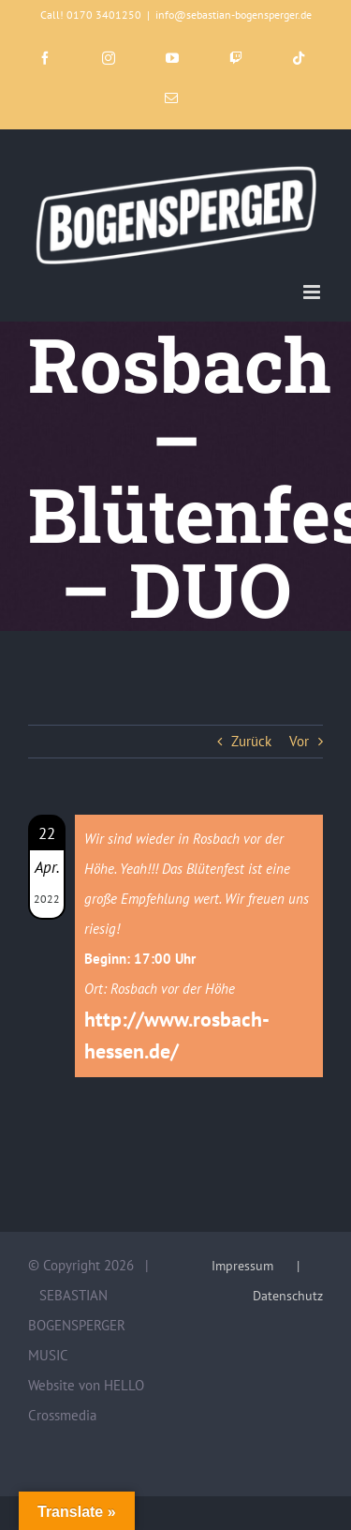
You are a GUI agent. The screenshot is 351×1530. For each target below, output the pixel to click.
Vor (299, 741)
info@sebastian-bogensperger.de (233, 15)
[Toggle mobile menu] (313, 292)
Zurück (251, 741)
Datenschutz (288, 1295)
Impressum (242, 1265)
